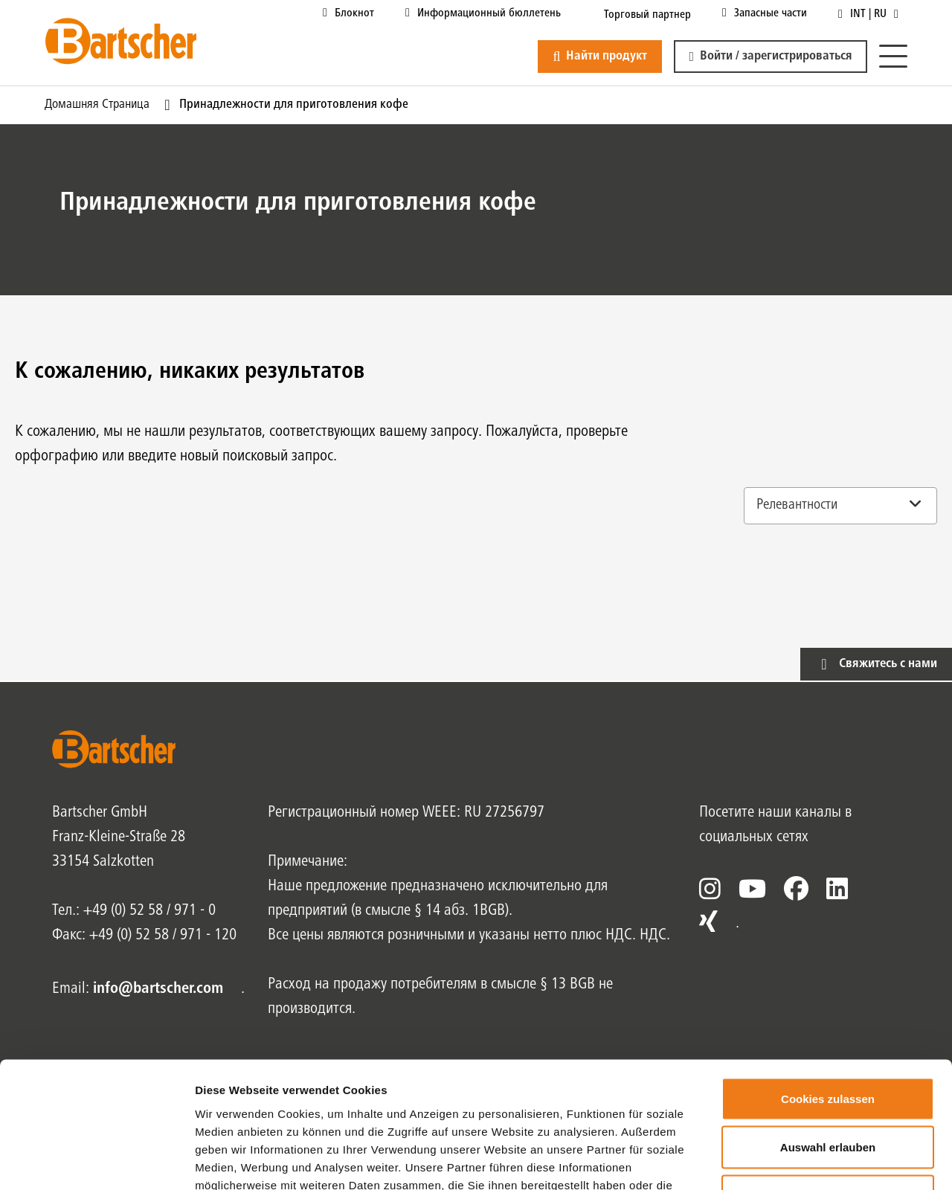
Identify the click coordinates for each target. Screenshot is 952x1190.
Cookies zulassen (828, 994)
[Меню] (893, 57)
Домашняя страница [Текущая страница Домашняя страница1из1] (97, 105)
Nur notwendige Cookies (827, 1092)
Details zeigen (791, 1160)
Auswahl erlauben (827, 1044)
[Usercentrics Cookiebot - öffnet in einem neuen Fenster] (96, 1161)
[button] (770, 56)
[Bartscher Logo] (121, 40)
